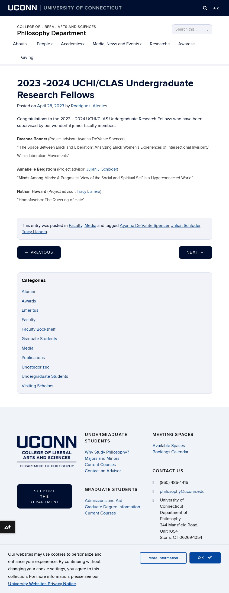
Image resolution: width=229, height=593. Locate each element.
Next (195, 252)
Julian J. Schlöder (101, 169)
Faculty (75, 225)
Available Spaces (169, 445)
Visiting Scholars (37, 386)
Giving (27, 57)
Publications (33, 357)
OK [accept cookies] (205, 557)
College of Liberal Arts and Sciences (56, 27)
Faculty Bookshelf (39, 329)
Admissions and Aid (103, 500)
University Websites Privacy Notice (42, 584)
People (45, 44)
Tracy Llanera (88, 191)
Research (160, 44)
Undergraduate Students (45, 376)
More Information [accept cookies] (163, 558)
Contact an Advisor (103, 471)
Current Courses (100, 464)
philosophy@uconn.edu (182, 491)
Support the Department (44, 496)
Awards (186, 44)
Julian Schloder (185, 225)
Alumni (28, 291)
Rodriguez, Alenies (89, 106)
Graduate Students (39, 338)
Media (90, 225)
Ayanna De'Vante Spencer (144, 225)
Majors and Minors (102, 458)
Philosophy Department (51, 33)
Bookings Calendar (170, 452)
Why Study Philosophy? (107, 452)
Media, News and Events (117, 44)
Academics (73, 44)
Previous (39, 252)
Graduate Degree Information (112, 507)
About (20, 44)
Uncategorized (36, 367)
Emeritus (30, 310)
